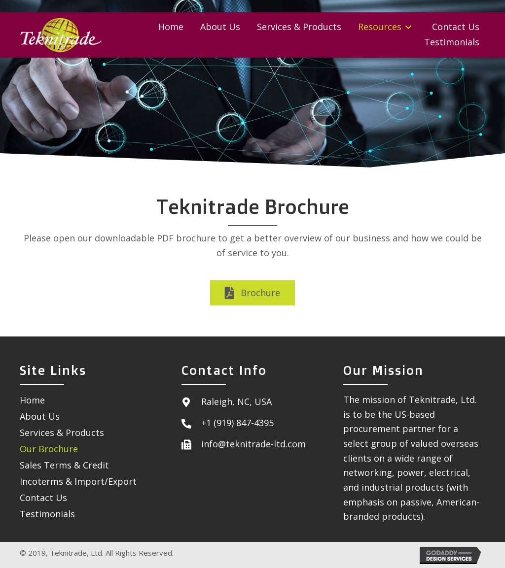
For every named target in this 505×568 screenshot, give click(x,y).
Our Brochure (49, 449)
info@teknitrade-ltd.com (253, 444)
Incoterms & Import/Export (78, 481)
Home (32, 400)
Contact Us (43, 497)
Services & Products (62, 432)
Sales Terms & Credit (64, 465)
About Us (40, 416)
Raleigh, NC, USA (236, 401)
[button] (252, 292)
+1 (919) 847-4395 (237, 423)
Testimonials (47, 514)
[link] (170, 27)
